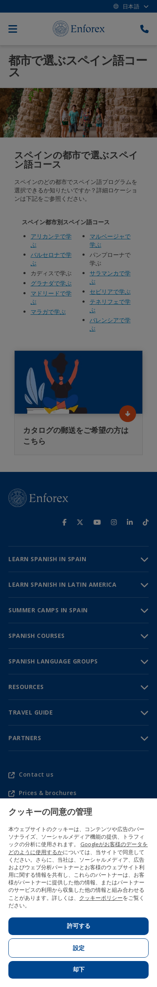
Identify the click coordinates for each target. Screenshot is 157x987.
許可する (78, 925)
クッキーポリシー (101, 898)
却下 (79, 969)
